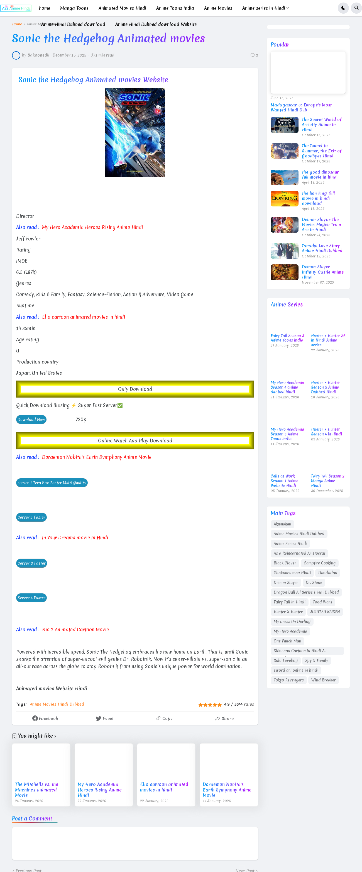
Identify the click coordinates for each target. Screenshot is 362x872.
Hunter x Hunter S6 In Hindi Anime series (328, 340)
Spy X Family (316, 660)
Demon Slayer (286, 582)
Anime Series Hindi (290, 543)
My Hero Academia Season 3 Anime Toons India (287, 434)
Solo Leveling (286, 660)
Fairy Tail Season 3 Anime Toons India (287, 338)
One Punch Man (287, 641)
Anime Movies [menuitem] (218, 8)
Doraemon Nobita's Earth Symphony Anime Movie (97, 457)
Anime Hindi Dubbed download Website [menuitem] (156, 24)
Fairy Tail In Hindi (289, 602)
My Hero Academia (290, 631)
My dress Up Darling (292, 621)
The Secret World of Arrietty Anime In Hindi (322, 124)
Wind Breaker (323, 680)
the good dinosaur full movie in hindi (320, 175)
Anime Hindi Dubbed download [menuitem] (73, 24)
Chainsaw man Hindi (292, 572)
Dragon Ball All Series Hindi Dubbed (306, 592)
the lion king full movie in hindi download (318, 198)
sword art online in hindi (296, 670)
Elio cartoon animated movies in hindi (84, 317)
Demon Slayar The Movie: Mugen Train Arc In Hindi (321, 224)
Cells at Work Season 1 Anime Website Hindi (284, 481)
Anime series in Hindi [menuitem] (263, 8)
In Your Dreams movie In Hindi (75, 537)
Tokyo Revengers (289, 680)
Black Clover (285, 563)
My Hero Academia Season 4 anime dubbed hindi (287, 387)
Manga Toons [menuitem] (74, 8)
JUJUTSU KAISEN (325, 611)
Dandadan (327, 572)
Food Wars (322, 602)
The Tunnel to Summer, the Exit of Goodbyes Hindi (322, 151)
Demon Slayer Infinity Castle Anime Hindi (323, 272)
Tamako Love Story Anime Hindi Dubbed (322, 248)
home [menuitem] (44, 8)
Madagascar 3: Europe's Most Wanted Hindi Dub (301, 108)
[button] (343, 8)
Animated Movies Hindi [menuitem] (122, 8)
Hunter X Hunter (288, 611)
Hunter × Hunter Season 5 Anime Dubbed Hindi (325, 387)
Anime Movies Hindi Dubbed (57, 704)
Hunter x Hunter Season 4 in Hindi (326, 432)
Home (17, 24)
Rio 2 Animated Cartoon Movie (75, 629)
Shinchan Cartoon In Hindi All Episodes (300, 651)
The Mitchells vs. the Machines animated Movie (36, 790)
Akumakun (282, 524)
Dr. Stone (314, 582)
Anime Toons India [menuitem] (175, 8)
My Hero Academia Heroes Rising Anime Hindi (92, 227)
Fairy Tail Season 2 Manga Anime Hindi (327, 481)
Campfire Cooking (320, 563)
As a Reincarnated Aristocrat (299, 553)
